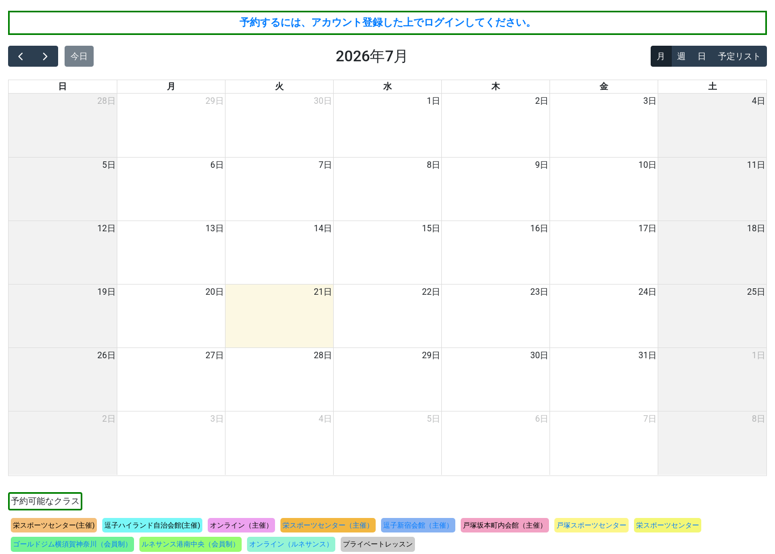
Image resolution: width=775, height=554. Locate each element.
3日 (650, 101)
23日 (539, 292)
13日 (215, 228)
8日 (433, 165)
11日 (756, 165)
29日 (215, 101)
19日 (106, 292)
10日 (647, 165)
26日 (106, 355)
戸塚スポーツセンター (591, 525)
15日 (431, 228)
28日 (106, 101)
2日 (541, 101)
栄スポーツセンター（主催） (328, 525)
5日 (109, 165)
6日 (217, 165)
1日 (433, 101)
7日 (325, 165)
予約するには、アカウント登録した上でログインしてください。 (387, 22)
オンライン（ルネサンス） (291, 544)
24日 (647, 292)
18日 (756, 228)
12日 (106, 228)
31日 (647, 355)
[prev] (20, 56)
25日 (756, 292)
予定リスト (739, 56)
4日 (758, 101)
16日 (539, 228)
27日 (215, 355)
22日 (431, 292)
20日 (215, 292)
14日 (323, 228)
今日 (79, 56)
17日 (647, 228)
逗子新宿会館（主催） (418, 525)
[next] (45, 56)
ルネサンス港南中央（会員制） (190, 544)
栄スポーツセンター (667, 525)
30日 (323, 101)
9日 (541, 165)
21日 (323, 292)
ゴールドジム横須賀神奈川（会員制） (72, 544)
